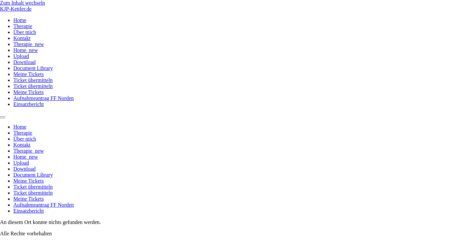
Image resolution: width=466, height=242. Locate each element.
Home (19, 20)
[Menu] (2, 117)
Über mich (24, 32)
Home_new (25, 50)
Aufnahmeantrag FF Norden (43, 98)
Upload (21, 56)
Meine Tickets (28, 74)
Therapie (22, 26)
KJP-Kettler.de (16, 9)
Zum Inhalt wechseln (22, 3)
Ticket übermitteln (33, 80)
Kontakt (22, 38)
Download (24, 62)
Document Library (33, 68)
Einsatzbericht (28, 104)
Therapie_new (28, 44)
